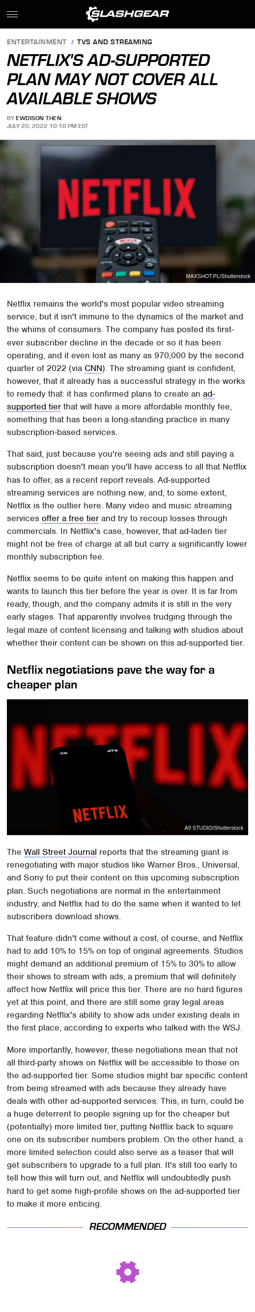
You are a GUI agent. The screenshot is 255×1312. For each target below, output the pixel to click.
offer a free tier (70, 518)
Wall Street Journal (60, 851)
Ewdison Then (38, 118)
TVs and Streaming (114, 42)
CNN (93, 368)
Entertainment (37, 42)
